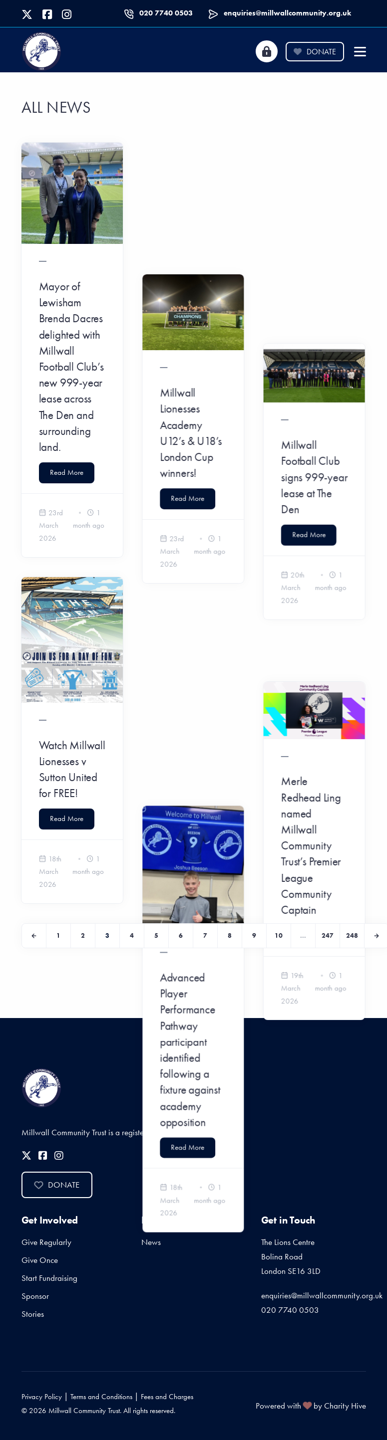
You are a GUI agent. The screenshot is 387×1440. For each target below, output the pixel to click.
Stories (32, 1313)
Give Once (39, 1259)
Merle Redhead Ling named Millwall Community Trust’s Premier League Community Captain (312, 602)
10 (279, 935)
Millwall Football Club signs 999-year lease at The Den (315, 276)
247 (328, 935)
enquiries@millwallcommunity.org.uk (287, 13)
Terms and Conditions (101, 1397)
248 (352, 935)
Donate (314, 51)
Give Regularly (46, 1241)
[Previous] (33, 935)
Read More (66, 472)
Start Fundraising (49, 1277)
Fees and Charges (167, 1397)
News (151, 1241)
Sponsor (35, 1295)
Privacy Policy (41, 1397)
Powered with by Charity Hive (311, 1405)
